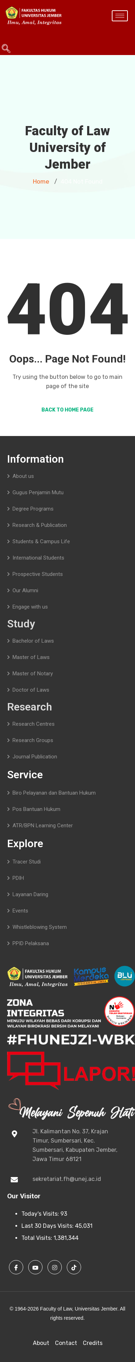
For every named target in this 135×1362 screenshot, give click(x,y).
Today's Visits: (40, 1213)
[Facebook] (16, 1267)
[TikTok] (74, 1267)
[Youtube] (35, 1267)
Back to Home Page (67, 410)
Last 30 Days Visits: (48, 1225)
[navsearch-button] (4, 35)
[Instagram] (55, 1267)
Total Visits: (37, 1238)
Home (41, 181)
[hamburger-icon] (120, 15)
